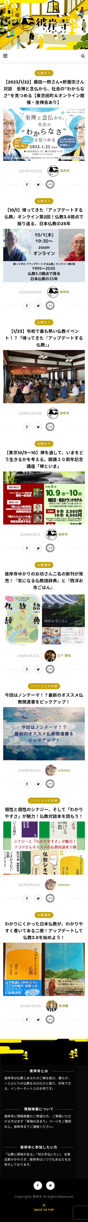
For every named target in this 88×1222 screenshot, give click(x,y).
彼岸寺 (65, 170)
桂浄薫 (63, 1006)
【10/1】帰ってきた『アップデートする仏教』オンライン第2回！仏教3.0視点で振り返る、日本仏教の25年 (44, 217)
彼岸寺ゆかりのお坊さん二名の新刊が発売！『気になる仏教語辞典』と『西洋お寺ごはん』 (44, 581)
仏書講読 (44, 565)
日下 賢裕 (64, 655)
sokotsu (64, 770)
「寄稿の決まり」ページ (40, 1121)
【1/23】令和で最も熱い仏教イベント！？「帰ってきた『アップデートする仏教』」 (44, 338)
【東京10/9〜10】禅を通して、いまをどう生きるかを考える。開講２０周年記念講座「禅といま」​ (43, 459)
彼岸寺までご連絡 (26, 1126)
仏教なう (44, 73)
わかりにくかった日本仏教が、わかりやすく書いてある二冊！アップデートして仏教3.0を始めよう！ (44, 931)
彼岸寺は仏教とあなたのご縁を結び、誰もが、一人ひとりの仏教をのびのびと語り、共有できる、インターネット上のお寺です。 (37, 1083)
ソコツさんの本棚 (44, 686)
